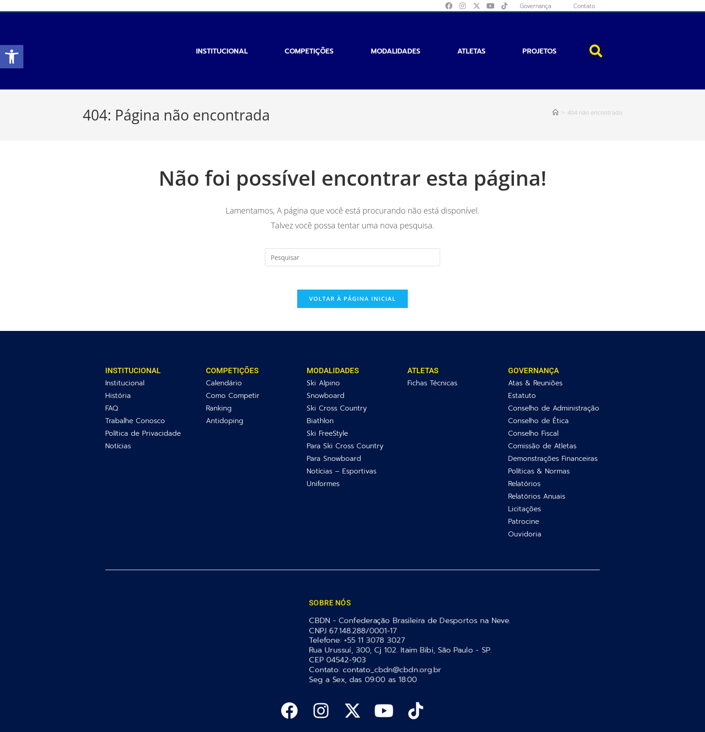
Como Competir (232, 358)
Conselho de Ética (538, 384)
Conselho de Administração (553, 371)
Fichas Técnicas (432, 346)
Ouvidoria (524, 497)
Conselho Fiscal (533, 396)
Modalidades (395, 30)
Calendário (224, 346)
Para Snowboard (334, 421)
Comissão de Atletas (542, 409)
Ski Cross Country (337, 371)
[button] (11, 56)
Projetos (539, 30)
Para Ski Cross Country (345, 409)
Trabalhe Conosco (135, 384)
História (118, 358)
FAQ (111, 371)
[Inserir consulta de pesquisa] (352, 216)
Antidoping (224, 384)
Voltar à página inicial (352, 262)
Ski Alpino (323, 346)
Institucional (222, 30)
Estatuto (522, 358)
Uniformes (323, 447)
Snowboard (325, 358)
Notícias (118, 409)
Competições (309, 30)
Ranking (219, 371)
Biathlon (320, 384)
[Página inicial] (555, 71)
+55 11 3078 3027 (376, 603)
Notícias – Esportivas (341, 434)
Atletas (471, 30)
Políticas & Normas (539, 434)
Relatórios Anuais (536, 459)
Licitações (524, 472)
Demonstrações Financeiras (553, 421)
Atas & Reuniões (535, 346)
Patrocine (523, 484)
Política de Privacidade (143, 396)
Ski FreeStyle (327, 396)
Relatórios (524, 447)
